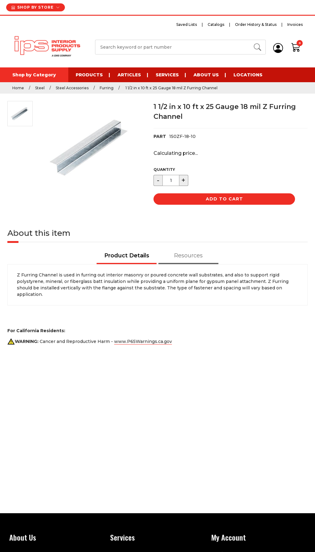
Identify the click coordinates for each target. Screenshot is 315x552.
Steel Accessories (72, 88)
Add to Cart (224, 199)
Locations (247, 75)
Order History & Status (256, 24)
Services (167, 75)
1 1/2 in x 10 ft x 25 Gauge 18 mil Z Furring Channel (171, 88)
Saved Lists (186, 24)
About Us (206, 75)
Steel (40, 88)
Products (89, 75)
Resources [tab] (188, 255)
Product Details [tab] (126, 255)
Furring (107, 88)
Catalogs (216, 24)
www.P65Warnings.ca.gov (143, 341)
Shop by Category (34, 75)
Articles (129, 75)
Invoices (295, 24)
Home (18, 88)
